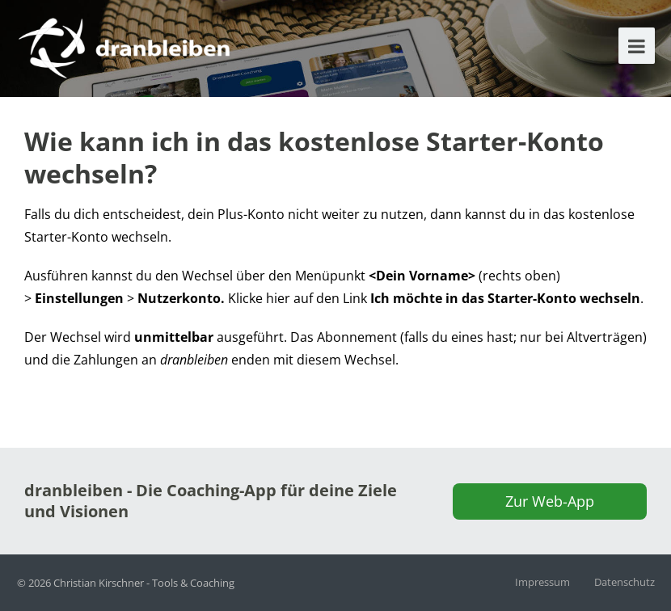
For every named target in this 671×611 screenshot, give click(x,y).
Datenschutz (624, 582)
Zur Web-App (549, 501)
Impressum (542, 582)
